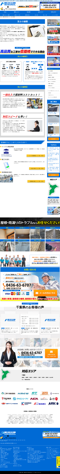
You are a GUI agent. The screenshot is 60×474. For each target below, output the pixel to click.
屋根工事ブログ (29, 447)
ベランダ (31, 415)
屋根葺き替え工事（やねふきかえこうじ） (21, 418)
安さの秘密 (15, 457)
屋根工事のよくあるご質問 (17, 465)
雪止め (31, 418)
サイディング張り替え (51, 87)
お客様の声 (15, 453)
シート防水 (49, 415)
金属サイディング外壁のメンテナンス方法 (34, 453)
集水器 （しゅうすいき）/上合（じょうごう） (14, 420)
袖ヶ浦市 (51, 377)
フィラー (19, 414)
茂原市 (47, 377)
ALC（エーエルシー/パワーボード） (42, 414)
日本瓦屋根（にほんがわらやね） (42, 417)
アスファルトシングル (38, 423)
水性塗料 (11, 415)
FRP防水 (32, 423)
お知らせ (15, 462)
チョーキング (14, 414)
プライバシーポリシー (17, 464)
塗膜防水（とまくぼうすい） (13, 417)
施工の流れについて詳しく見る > (37, 168)
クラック (9, 414)
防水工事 (36, 14)
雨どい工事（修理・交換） (52, 79)
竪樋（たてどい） (22, 423)
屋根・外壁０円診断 (16, 447)
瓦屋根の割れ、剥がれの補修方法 (33, 462)
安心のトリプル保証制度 (4, 467)
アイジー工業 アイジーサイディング (53, 453)
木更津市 (35, 377)
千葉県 (23, 375)
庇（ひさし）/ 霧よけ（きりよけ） (19, 419)
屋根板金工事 (50, 85)
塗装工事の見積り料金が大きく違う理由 (20, 459)
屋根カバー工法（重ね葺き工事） (6, 449)
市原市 (43, 377)
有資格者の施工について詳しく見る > (37, 181)
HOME (5, 12)
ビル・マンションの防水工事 (52, 97)
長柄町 (27, 377)
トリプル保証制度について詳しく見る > (36, 155)
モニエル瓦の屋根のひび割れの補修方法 (34, 458)
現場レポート (16, 454)
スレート (45, 423)
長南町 (23, 377)
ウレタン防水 (44, 415)
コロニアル (50, 423)
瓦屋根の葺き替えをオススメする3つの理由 (20, 451)
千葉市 (39, 377)
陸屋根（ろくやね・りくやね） (24, 417)
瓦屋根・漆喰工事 (50, 83)
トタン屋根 (50, 417)
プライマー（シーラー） (26, 414)
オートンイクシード (16, 449)
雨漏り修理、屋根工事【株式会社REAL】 (26, 472)
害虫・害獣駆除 (50, 70)
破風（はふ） (45, 420)
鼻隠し (9, 423)
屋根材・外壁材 (48, 447)
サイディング (34, 414)
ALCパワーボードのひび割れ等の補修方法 (34, 451)
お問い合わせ (15, 463)
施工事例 (28, 12)
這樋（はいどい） (50, 419)
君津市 (31, 377)
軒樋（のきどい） (15, 423)
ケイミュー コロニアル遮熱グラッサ (52, 454)
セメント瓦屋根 (32, 417)
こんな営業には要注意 (30, 448)
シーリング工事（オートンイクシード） (53, 90)
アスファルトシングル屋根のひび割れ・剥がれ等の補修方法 (37, 452)
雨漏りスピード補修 (6, 14)
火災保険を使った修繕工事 (18, 458)
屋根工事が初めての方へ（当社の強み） (6, 448)
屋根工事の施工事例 (16, 452)
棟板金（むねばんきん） (30, 420)
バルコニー (27, 415)
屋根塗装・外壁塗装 (51, 77)
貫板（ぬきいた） (51, 420)
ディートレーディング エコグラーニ (53, 448)
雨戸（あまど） (36, 419)
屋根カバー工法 (17, 14)
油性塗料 (51, 414)
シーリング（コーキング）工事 (19, 415)
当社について (40, 12)
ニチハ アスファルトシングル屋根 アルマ (53, 452)
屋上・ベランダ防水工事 (51, 81)
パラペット (28, 423)
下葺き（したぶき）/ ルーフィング (39, 418)
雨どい (24, 420)
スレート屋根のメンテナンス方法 (33, 454)
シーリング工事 (55, 14)
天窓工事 (49, 92)
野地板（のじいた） (49, 418)
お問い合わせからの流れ (4, 465)
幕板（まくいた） (43, 419)
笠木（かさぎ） (10, 419)
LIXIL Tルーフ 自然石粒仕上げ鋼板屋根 (53, 457)
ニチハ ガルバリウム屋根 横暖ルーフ (52, 451)
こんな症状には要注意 (30, 449)
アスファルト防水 (37, 415)
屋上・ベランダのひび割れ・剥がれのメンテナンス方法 (36, 459)
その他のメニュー (49, 458)
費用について (16, 12)
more (54, 139)
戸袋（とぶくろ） (29, 419)
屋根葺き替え (27, 14)
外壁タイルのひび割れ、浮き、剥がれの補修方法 (35, 457)
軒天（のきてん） (38, 420)
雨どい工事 (45, 14)
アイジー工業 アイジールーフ (51, 449)
